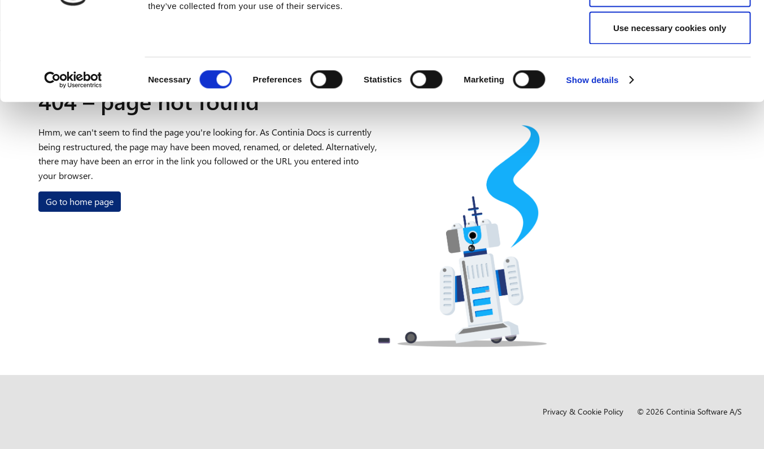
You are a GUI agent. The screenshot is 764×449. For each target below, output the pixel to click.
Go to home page (79, 201)
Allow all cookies (670, 29)
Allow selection (669, 67)
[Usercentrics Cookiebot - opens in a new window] (73, 155)
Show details (592, 155)
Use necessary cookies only (669, 103)
